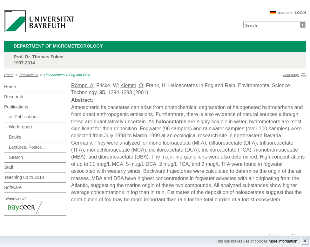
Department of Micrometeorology (58, 46)
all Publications (23, 116)
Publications (28, 75)
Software (13, 187)
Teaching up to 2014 (24, 177)
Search (16, 157)
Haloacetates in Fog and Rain (67, 75)
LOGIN (300, 13)
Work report (20, 126)
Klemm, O (131, 85)
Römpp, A (82, 85)
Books (15, 137)
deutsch (285, 13)
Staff (8, 167)
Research (13, 96)
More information (283, 241)
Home (8, 75)
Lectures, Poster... (27, 147)
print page (291, 75)
